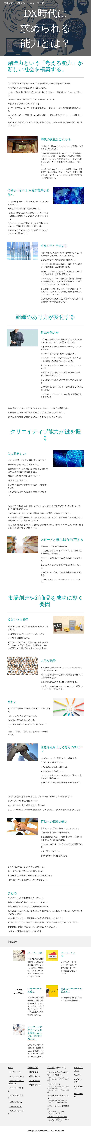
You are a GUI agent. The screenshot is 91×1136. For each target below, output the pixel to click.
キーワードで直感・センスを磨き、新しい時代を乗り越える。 (34, 1033)
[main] (45, 28)
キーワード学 (34, 952)
